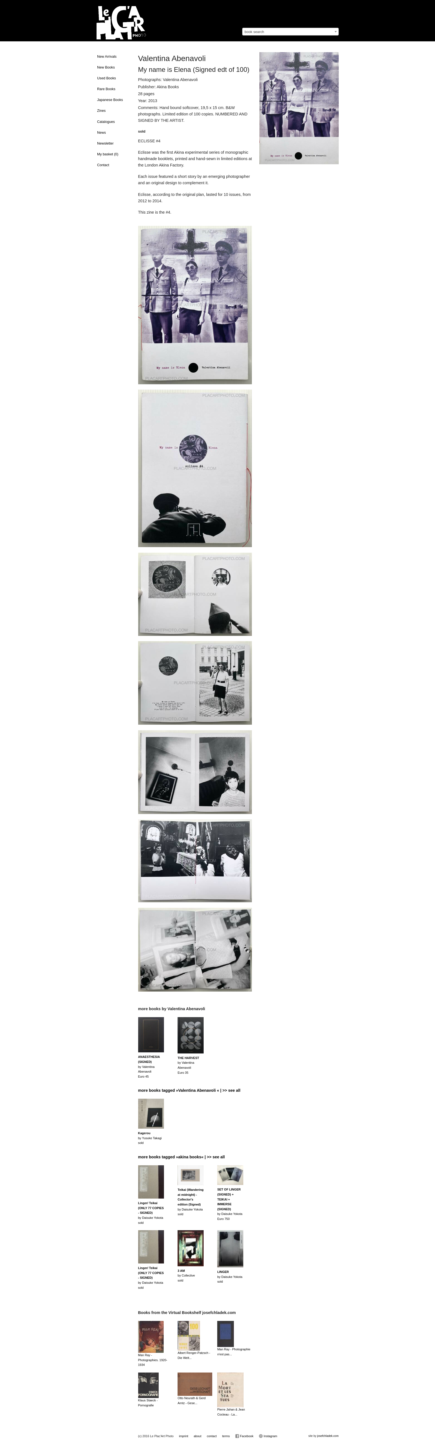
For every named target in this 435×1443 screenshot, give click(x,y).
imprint (183, 1436)
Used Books (106, 78)
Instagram (268, 1436)
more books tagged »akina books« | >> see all (181, 1157)
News (101, 133)
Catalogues (106, 122)
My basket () (107, 154)
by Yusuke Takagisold (150, 1137)
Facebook (244, 1436)
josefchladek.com (327, 1435)
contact (211, 1436)
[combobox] (290, 32)
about (197, 1436)
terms (226, 1436)
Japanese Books (110, 100)
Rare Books (106, 89)
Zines (101, 111)
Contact (103, 165)
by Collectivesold (186, 1275)
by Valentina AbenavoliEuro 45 (149, 1066)
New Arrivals (107, 57)
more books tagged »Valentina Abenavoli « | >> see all (189, 1090)
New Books (106, 67)
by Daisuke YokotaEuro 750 (229, 1204)
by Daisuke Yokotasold (151, 1212)
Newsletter (105, 143)
